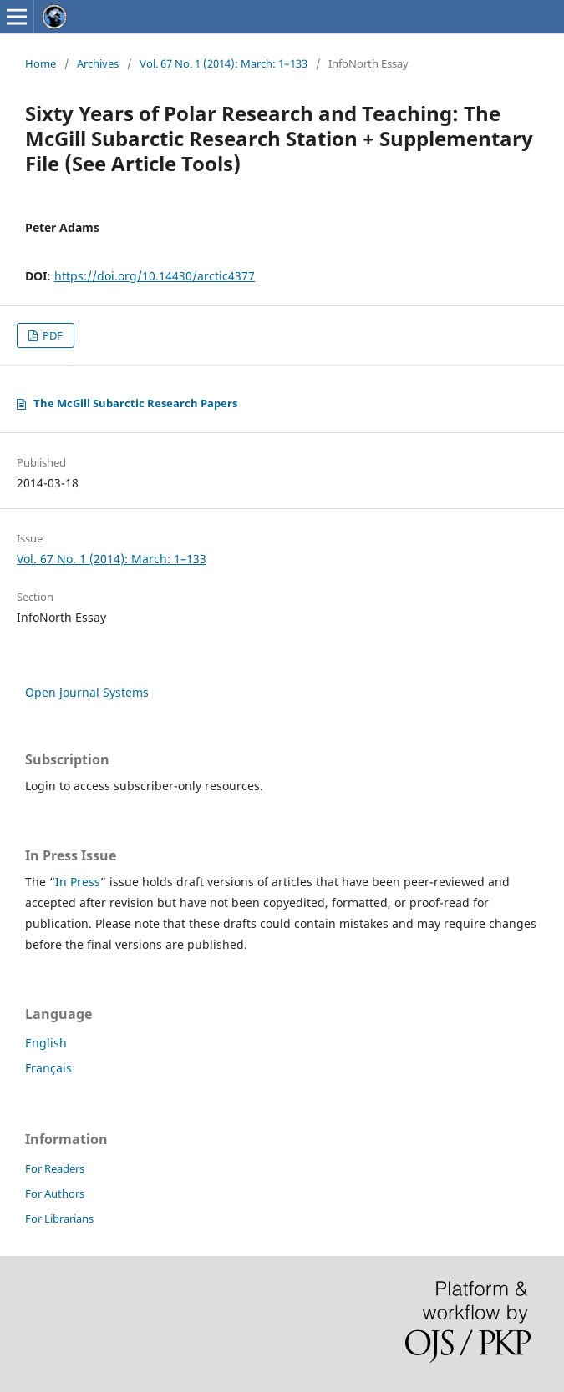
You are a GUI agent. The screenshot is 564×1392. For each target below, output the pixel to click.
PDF (51, 335)
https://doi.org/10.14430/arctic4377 (154, 276)
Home (40, 63)
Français (48, 1068)
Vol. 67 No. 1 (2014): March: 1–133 (223, 63)
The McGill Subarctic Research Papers (135, 403)
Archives (98, 63)
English (46, 1043)
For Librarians (59, 1218)
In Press (77, 882)
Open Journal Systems (87, 692)
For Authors (54, 1193)
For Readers (54, 1168)
